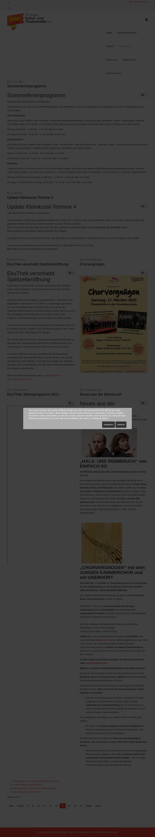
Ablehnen (121, 425)
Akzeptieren (108, 425)
